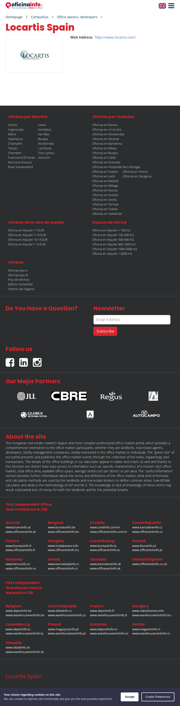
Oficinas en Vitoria (135, 171)
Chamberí (14, 153)
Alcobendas (46, 143)
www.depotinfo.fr (102, 611)
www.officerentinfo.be (63, 532)
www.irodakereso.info (63, 546)
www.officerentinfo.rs (63, 568)
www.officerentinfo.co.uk (149, 564)
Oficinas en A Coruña (106, 129)
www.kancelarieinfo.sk (105, 564)
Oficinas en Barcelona (107, 143)
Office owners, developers (77, 17)
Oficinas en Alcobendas (108, 134)
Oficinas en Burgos (105, 153)
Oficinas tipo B (18, 275)
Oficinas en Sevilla (104, 199)
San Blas (43, 134)
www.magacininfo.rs (146, 629)
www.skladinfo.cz (60, 611)
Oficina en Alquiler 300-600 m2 (113, 239)
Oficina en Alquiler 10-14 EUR (28, 239)
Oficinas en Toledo (105, 209)
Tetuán (13, 148)
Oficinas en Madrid (105, 181)
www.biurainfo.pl (144, 546)
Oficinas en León (103, 176)
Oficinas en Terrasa (105, 204)
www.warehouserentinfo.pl (67, 633)
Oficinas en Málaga (105, 185)
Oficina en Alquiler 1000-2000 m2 (114, 249)
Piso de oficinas (18, 279)
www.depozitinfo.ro (103, 629)
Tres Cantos (46, 153)
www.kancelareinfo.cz (147, 527)
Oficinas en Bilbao (104, 148)
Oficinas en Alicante (105, 139)
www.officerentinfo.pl (147, 550)
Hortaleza (44, 129)
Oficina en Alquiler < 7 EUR (26, 230)
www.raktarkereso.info (148, 611)
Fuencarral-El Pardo (21, 157)
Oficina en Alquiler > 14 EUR (27, 244)
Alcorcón (44, 157)
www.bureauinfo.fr (19, 546)
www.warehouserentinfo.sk (25, 652)
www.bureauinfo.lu (103, 546)
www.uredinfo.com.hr (105, 527)
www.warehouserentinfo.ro (109, 633)
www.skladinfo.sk (18, 647)
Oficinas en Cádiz (104, 157)
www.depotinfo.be (18, 611)
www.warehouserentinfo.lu (24, 633)
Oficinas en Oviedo (105, 195)
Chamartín (15, 143)
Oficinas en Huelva (105, 171)
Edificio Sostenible (20, 284)
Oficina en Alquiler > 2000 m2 (112, 253)
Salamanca (15, 139)
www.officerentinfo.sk (105, 568)
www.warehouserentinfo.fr (108, 615)
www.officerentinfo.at (21, 532)
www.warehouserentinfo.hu (151, 615)
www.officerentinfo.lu (105, 550)
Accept (129, 697)
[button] (170, 6)
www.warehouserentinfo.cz (67, 615)
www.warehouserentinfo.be (25, 615)
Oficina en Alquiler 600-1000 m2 (113, 244)
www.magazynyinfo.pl (63, 629)
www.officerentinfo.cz (147, 532)
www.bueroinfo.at (18, 527)
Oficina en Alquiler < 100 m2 (111, 230)
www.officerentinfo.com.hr (108, 532)
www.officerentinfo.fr (20, 550)
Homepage (14, 17)
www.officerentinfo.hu (63, 550)
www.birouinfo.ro (18, 564)
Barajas (43, 139)
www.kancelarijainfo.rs (63, 564)
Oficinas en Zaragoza (137, 176)
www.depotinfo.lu (18, 629)
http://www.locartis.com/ (115, 37)
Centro (12, 125)
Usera (42, 125)
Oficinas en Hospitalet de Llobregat (116, 167)
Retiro (12, 134)
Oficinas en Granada (106, 162)
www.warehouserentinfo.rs (151, 633)
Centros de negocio (21, 289)
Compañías (40, 17)
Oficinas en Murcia (105, 190)
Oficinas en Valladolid (107, 213)
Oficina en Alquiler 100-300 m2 (113, 235)
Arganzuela (15, 129)
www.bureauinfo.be (61, 527)
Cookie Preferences (158, 697)
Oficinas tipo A (18, 270)
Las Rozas (45, 148)
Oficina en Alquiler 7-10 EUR (27, 235)
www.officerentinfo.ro (21, 568)
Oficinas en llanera (105, 125)
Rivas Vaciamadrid (20, 167)
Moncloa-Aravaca (20, 162)
